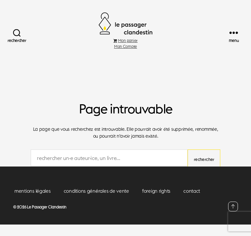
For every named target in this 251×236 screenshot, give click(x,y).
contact (191, 199)
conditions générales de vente (96, 199)
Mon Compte (125, 53)
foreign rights (156, 199)
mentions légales (32, 199)
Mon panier (125, 48)
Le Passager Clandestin (46, 214)
